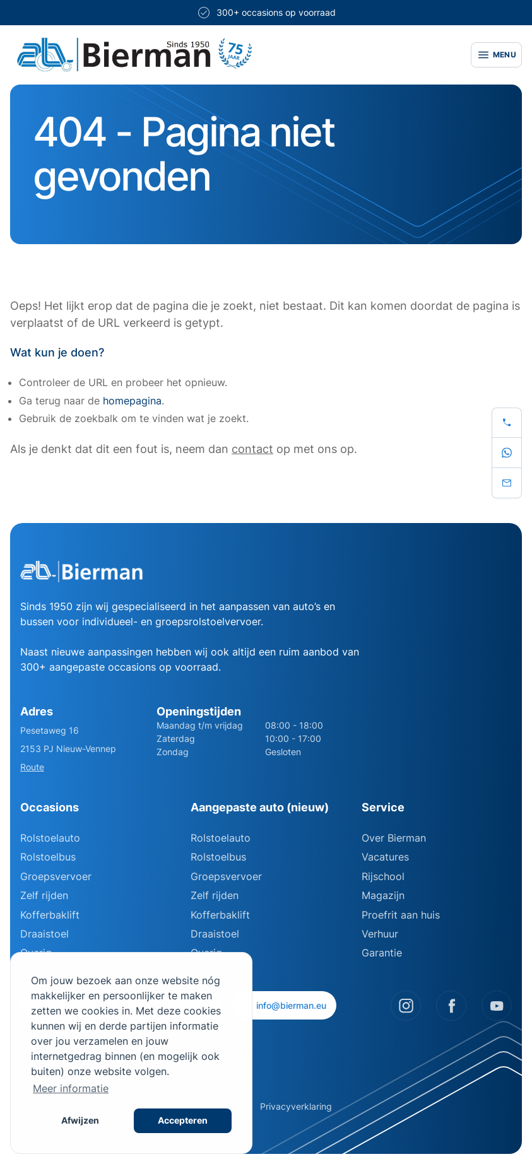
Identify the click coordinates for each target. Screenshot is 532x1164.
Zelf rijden (44, 895)
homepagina (132, 400)
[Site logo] (233, 54)
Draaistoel (44, 933)
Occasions (49, 807)
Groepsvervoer (56, 876)
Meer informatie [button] (71, 1088)
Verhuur (380, 933)
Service (383, 807)
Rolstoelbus (48, 856)
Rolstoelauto (50, 838)
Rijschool (383, 876)
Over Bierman (394, 838)
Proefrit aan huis (401, 914)
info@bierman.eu (284, 1005)
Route (32, 766)
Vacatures (385, 856)
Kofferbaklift (50, 914)
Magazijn (383, 895)
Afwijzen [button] (80, 1120)
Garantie (382, 952)
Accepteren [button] (183, 1120)
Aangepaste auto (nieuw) (260, 807)
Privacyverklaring (296, 1106)
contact (252, 449)
